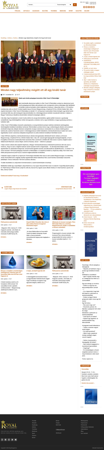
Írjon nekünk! (84, 433)
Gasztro (79, 11)
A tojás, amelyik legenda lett (35, 271)
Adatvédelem (84, 429)
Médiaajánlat (84, 420)
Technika (54, 11)
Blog (82, 431)
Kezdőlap (3, 38)
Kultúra (45, 11)
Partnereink (84, 425)
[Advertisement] (52, 25)
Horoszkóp (85, 369)
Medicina (63, 11)
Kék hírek (58, 425)
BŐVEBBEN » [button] (4, 237)
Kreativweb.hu (100, 448)
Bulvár (86, 11)
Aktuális (26, 11)
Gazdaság (35, 11)
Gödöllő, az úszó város (90, 68)
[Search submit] (75, 4)
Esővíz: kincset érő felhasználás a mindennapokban (89, 224)
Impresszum (84, 423)
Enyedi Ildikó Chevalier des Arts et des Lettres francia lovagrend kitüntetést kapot (37, 223)
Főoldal (17, 11)
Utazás (58, 423)
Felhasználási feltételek (87, 427)
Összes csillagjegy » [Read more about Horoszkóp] (88, 383)
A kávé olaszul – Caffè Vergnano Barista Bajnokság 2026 (92, 219)
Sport (71, 11)
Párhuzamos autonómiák (9, 222)
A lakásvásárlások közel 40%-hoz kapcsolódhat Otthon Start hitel (92, 76)
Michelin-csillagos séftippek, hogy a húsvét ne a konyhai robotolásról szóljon (92, 89)
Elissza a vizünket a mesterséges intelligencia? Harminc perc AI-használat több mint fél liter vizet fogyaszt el (11, 273)
